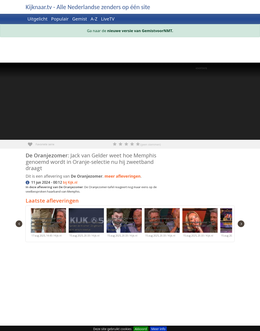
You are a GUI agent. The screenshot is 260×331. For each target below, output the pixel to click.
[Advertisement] (130, 51)
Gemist (79, 19)
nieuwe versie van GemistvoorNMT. (140, 30)
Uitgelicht (37, 19)
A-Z (94, 19)
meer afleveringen (123, 176)
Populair (60, 19)
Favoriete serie (32, 143)
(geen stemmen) (150, 144)
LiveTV (107, 19)
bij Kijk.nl (70, 182)
